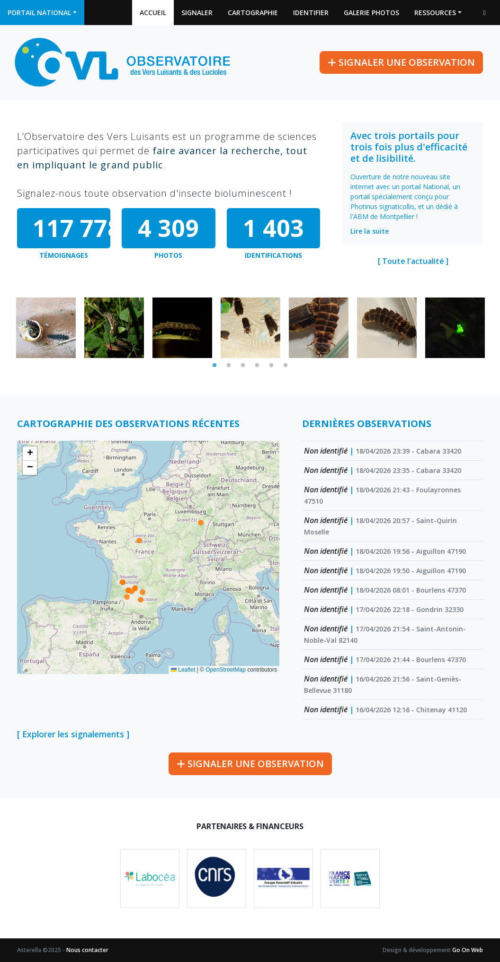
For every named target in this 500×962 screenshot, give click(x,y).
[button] (30, 453)
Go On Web (467, 950)
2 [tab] (228, 365)
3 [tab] (243, 365)
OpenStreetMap (225, 669)
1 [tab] (214, 365)
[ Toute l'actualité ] (413, 261)
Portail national (39, 12)
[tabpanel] (46, 328)
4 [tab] (257, 365)
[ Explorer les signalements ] (73, 734)
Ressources (435, 12)
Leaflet (183, 669)
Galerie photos (371, 12)
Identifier (311, 12)
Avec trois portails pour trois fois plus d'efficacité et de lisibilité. (408, 147)
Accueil (153, 12)
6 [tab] (285, 365)
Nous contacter (87, 950)
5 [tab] (271, 365)
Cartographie (253, 12)
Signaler (197, 12)
